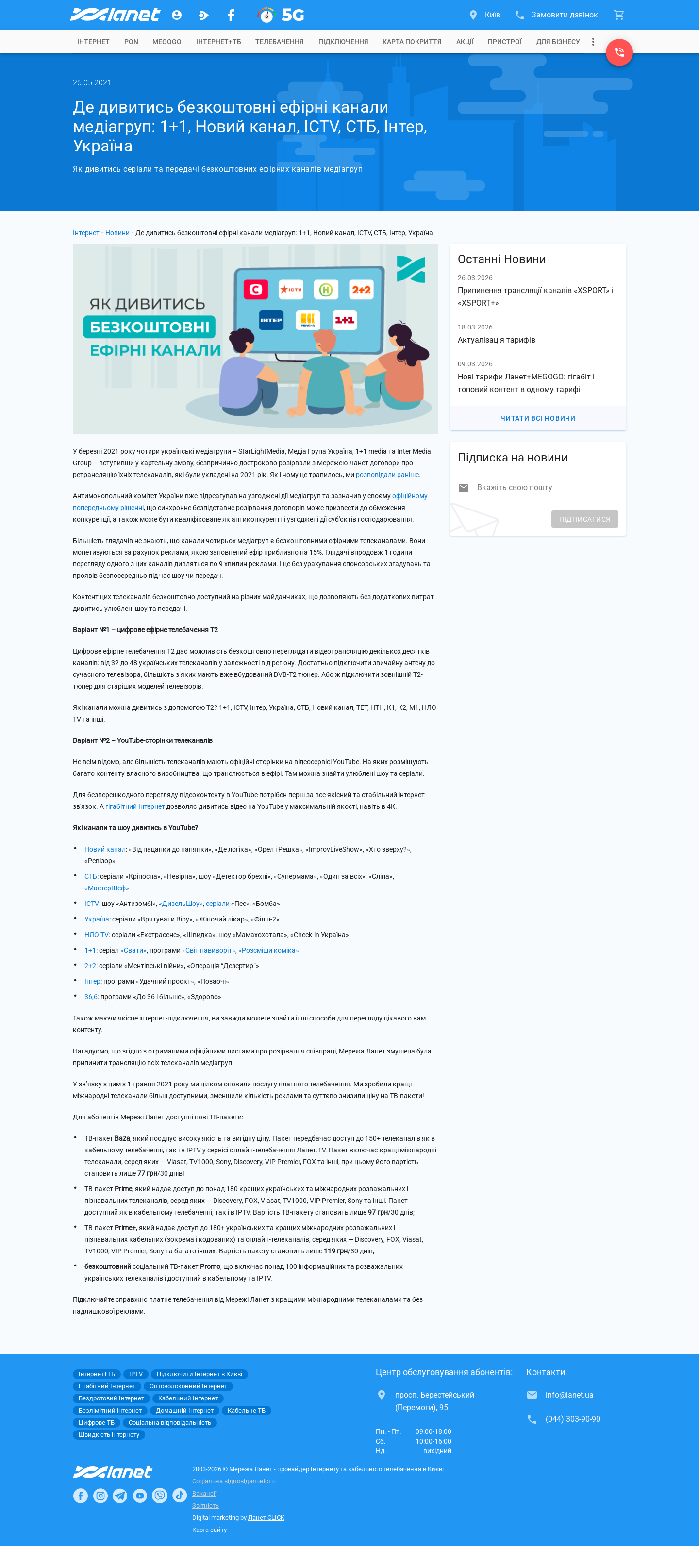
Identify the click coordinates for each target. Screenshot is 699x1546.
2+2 (90, 966)
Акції (465, 42)
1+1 (90, 950)
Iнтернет (93, 42)
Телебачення (279, 42)
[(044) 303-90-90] (619, 52)
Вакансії (204, 1493)
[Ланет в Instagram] (100, 1495)
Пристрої (505, 42)
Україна (96, 919)
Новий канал (105, 849)
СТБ (90, 876)
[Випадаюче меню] (593, 41)
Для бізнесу (558, 42)
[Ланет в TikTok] (179, 1495)
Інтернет (86, 233)
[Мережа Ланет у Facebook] (231, 15)
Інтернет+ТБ (218, 42)
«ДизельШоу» (181, 903)
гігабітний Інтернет (135, 806)
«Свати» (133, 950)
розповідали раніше (387, 474)
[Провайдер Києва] (114, 15)
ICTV (91, 903)
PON (131, 42)
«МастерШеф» (106, 888)
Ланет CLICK (266, 1517)
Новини (117, 233)
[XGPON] (280, 15)
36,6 (91, 997)
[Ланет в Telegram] (120, 1495)
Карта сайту (209, 1529)
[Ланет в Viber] (159, 1495)
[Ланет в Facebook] (80, 1495)
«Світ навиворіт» (208, 950)
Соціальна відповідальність (233, 1481)
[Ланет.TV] (203, 15)
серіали (218, 903)
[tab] (93, 41)
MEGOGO (167, 42)
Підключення (343, 42)
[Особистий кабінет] (176, 15)
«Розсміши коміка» (268, 950)
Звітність (205, 1505)
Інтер (92, 981)
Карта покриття (412, 42)
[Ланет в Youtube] (140, 1495)
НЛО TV (96, 934)
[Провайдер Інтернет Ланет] (124, 1472)
